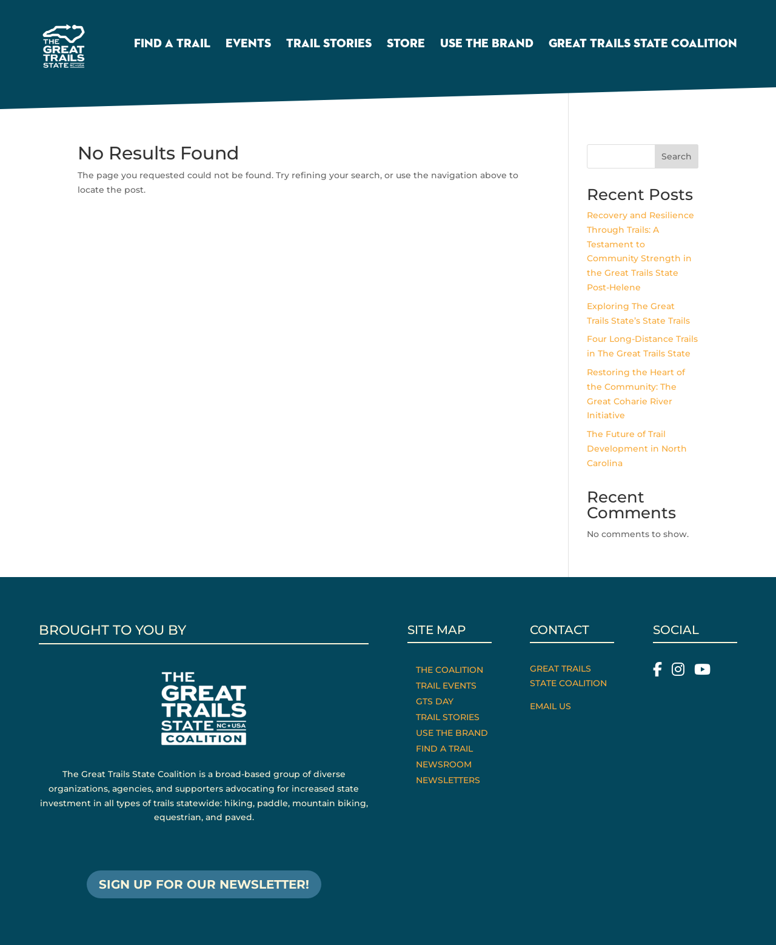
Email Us (550, 706)
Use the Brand (487, 44)
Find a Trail (172, 44)
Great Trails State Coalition (643, 44)
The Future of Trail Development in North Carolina (637, 449)
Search (676, 156)
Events (248, 44)
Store (406, 44)
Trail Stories (329, 44)
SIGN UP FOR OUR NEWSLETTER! (204, 884)
